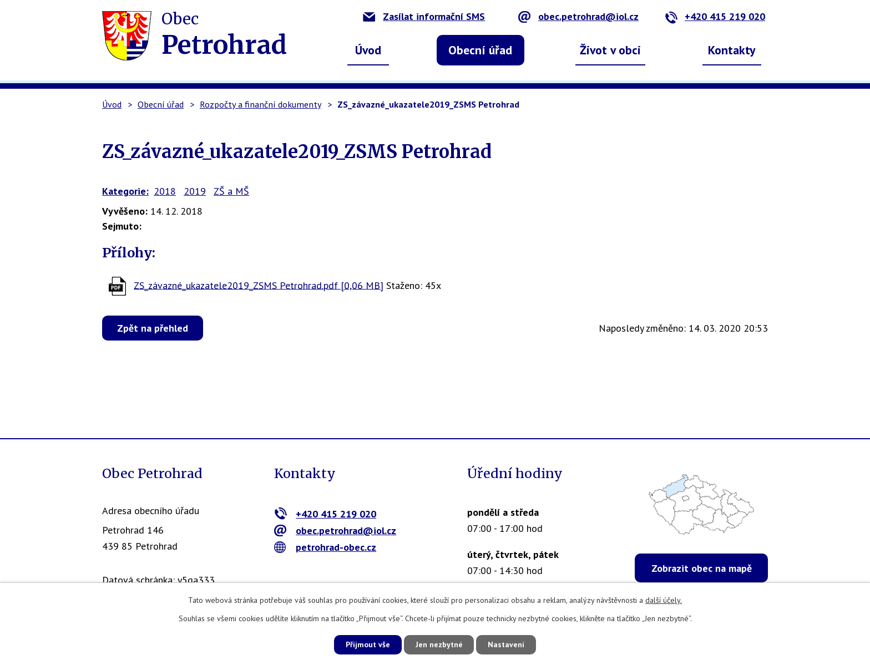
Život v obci (610, 50)
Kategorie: (125, 191)
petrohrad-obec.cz (325, 547)
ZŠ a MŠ (231, 191)
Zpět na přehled (152, 328)
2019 (195, 191)
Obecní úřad (480, 50)
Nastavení (506, 644)
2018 (165, 191)
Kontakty (732, 50)
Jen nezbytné (439, 644)
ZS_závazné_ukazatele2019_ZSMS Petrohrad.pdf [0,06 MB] (258, 284)
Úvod (368, 50)
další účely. (663, 600)
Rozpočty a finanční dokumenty (260, 104)
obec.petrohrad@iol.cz (578, 16)
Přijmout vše (367, 644)
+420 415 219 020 (715, 16)
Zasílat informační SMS (424, 16)
